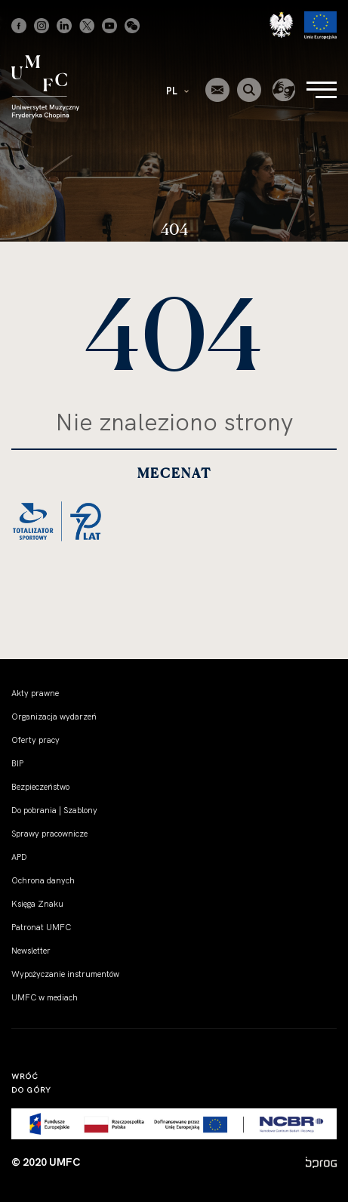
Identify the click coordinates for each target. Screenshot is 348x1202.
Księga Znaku (37, 903)
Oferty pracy (35, 740)
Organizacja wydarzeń (54, 716)
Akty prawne (35, 693)
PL (177, 91)
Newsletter (31, 950)
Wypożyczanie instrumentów (65, 974)
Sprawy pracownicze (49, 833)
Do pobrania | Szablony (54, 810)
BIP (17, 763)
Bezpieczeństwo (40, 786)
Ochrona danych (43, 880)
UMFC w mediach (44, 997)
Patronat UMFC (41, 927)
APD (19, 857)
